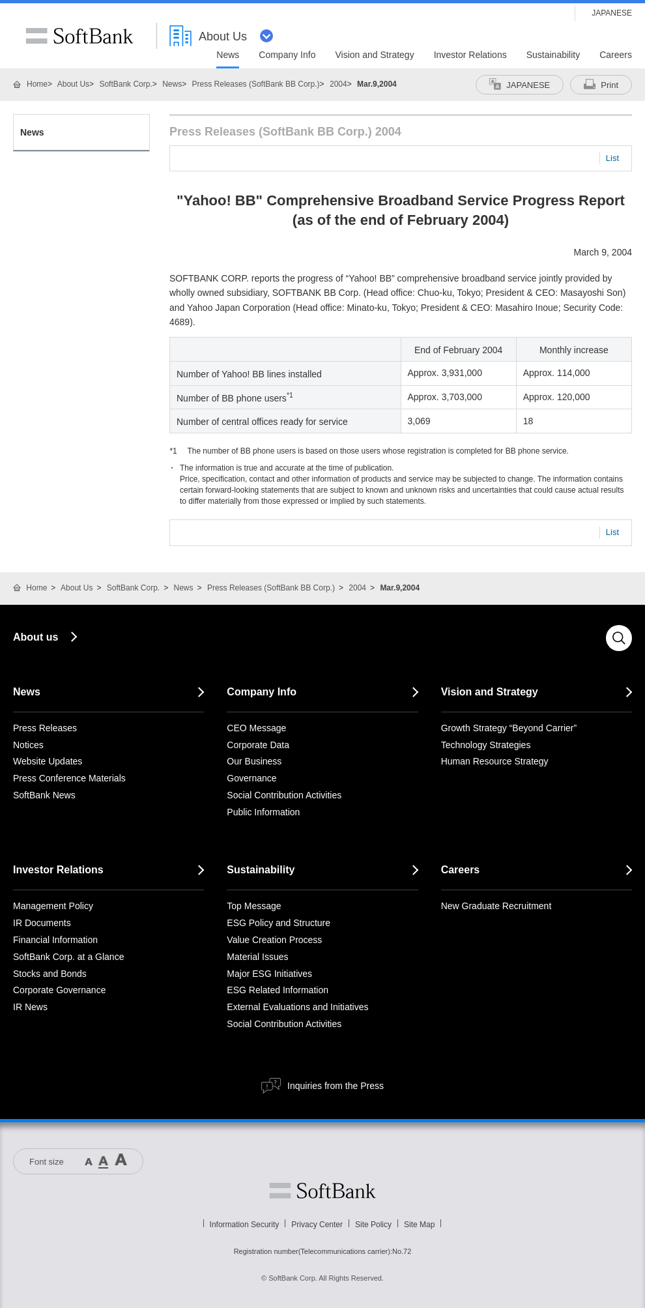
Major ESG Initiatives (269, 973)
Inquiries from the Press (335, 1086)
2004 (338, 84)
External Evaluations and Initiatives (297, 1007)
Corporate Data (258, 745)
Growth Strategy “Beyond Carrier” (509, 728)
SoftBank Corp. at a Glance (68, 957)
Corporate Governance (59, 990)
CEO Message (256, 728)
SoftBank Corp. (125, 84)
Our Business (254, 761)
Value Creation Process (274, 940)
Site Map (419, 1224)
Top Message (254, 906)
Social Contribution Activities (284, 795)
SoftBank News (44, 795)
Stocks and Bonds (50, 973)
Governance (251, 778)
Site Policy (373, 1224)
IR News (30, 1007)
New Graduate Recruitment (496, 906)
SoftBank (79, 35)
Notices (28, 745)
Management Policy (53, 906)
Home (37, 84)
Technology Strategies (486, 745)
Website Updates (47, 761)
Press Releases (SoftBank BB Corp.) (256, 84)
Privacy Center (317, 1224)
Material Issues (257, 957)
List (612, 158)
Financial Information (55, 940)
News (172, 84)
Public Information (263, 812)
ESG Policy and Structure (278, 923)
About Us (73, 84)
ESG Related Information (277, 990)
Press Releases (45, 728)
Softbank (322, 1191)
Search (619, 638)
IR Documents (42, 923)
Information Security (245, 1224)
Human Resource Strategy (495, 761)
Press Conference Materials (69, 778)
